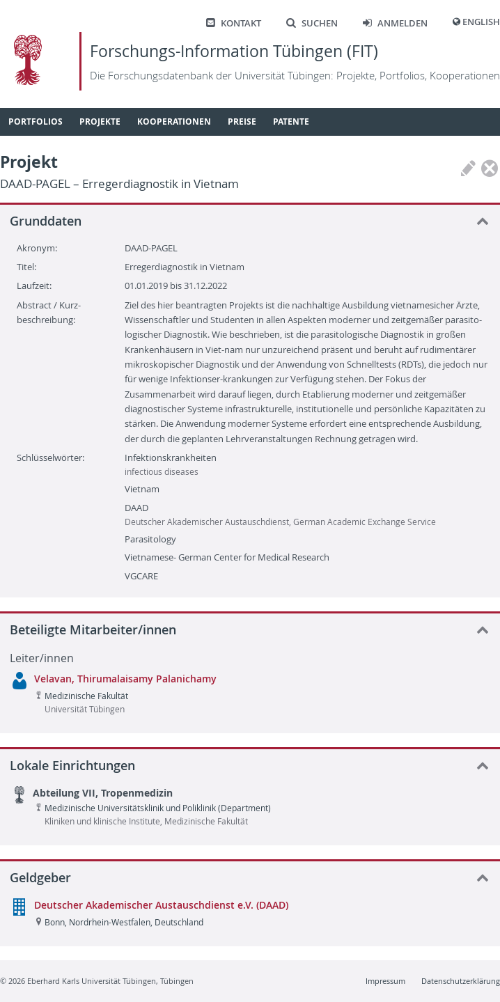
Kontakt (233, 23)
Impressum (385, 981)
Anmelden (395, 23)
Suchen (312, 23)
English (481, 22)
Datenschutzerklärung (460, 981)
